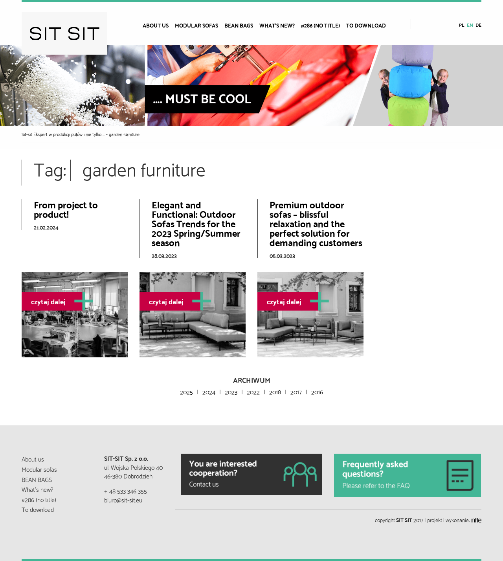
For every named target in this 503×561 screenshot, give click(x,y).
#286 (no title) (320, 25)
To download (366, 25)
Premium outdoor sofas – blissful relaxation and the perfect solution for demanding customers (316, 223)
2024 (208, 391)
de (478, 24)
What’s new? (277, 25)
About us (156, 25)
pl (461, 24)
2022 (253, 391)
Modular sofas (196, 25)
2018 (275, 391)
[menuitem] (159, 25)
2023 (231, 391)
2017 (296, 391)
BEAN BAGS (238, 25)
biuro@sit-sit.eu (123, 499)
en (470, 24)
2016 (317, 391)
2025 (186, 391)
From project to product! (66, 209)
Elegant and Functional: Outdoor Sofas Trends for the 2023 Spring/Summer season (196, 223)
